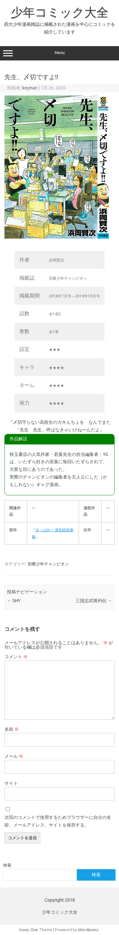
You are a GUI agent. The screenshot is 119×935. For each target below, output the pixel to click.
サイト (11, 783)
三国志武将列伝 (94, 600)
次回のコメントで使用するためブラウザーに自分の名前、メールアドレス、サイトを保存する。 (57, 821)
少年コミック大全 (60, 12)
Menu (59, 53)
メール (13, 756)
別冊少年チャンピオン (48, 564)
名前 (11, 729)
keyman (29, 87)
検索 (7, 865)
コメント (16, 656)
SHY (14, 600)
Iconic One (28, 929)
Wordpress (88, 929)
